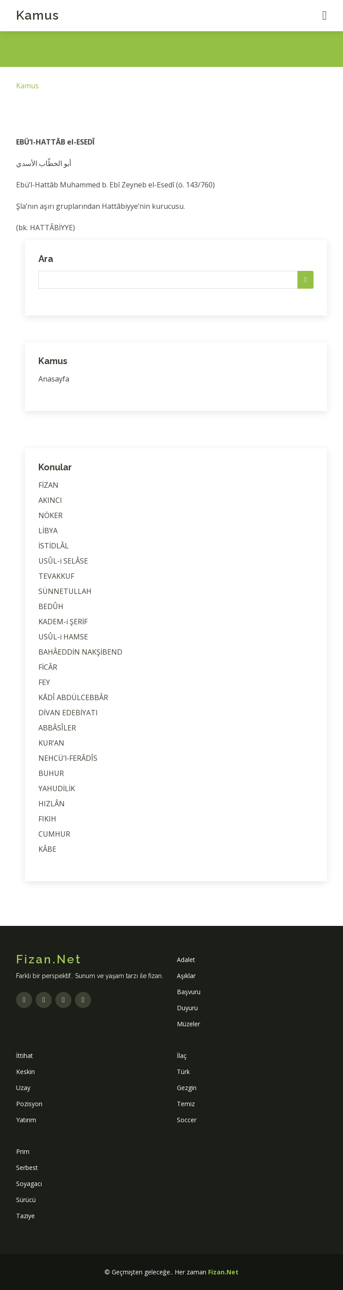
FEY (44, 682)
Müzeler (188, 1024)
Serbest (27, 1167)
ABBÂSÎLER (57, 728)
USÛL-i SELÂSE (63, 561)
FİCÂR (47, 667)
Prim (22, 1151)
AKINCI (50, 500)
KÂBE (47, 849)
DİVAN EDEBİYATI (68, 713)
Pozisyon (29, 1103)
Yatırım (26, 1120)
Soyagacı (29, 1183)
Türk (183, 1071)
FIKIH (47, 819)
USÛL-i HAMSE (63, 637)
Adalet (186, 959)
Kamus (37, 15)
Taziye (25, 1215)
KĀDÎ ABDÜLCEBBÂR (73, 697)
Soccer (187, 1120)
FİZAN (48, 485)
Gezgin (187, 1087)
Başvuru (189, 991)
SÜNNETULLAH (65, 591)
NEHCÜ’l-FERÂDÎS (67, 758)
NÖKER (50, 515)
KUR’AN (51, 743)
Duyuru (187, 1008)
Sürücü (26, 1199)
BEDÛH (50, 606)
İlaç (182, 1055)
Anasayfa (53, 379)
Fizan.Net (223, 1272)
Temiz (186, 1103)
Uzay (23, 1087)
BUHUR (51, 773)
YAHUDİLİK (56, 788)
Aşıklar (186, 975)
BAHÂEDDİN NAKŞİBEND (80, 652)
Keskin (25, 1071)
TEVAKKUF (56, 576)
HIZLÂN (51, 804)
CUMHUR (54, 834)
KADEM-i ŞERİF (63, 621)
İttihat (24, 1055)
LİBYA (48, 530)
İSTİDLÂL (53, 546)
